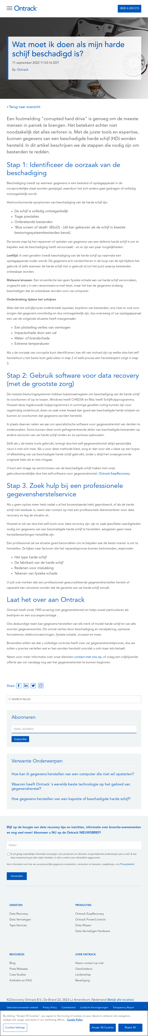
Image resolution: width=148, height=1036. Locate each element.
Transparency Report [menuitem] (123, 1008)
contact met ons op (88, 657)
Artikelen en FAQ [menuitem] (20, 980)
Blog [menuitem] (12, 963)
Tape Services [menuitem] (18, 925)
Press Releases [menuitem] (18, 969)
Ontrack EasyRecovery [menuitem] (89, 914)
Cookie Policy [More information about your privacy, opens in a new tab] (75, 1020)
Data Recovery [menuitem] (18, 914)
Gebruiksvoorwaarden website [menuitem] (22, 1008)
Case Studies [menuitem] (17, 974)
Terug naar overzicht (23, 107)
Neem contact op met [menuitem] (89, 963)
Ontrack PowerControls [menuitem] (90, 919)
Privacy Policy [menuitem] (50, 1008)
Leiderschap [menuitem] (83, 974)
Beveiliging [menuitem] (82, 980)
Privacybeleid (127, 864)
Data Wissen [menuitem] (83, 925)
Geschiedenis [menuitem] (83, 969)
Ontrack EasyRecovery (114, 473)
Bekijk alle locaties (120, 1000)
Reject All (130, 1027)
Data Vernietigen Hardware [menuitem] (92, 931)
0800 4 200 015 (129, 8)
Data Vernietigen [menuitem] (20, 919)
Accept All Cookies (103, 1027)
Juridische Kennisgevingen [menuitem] (94, 1008)
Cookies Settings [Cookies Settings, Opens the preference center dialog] (15, 1027)
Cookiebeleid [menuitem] (68, 1008)
